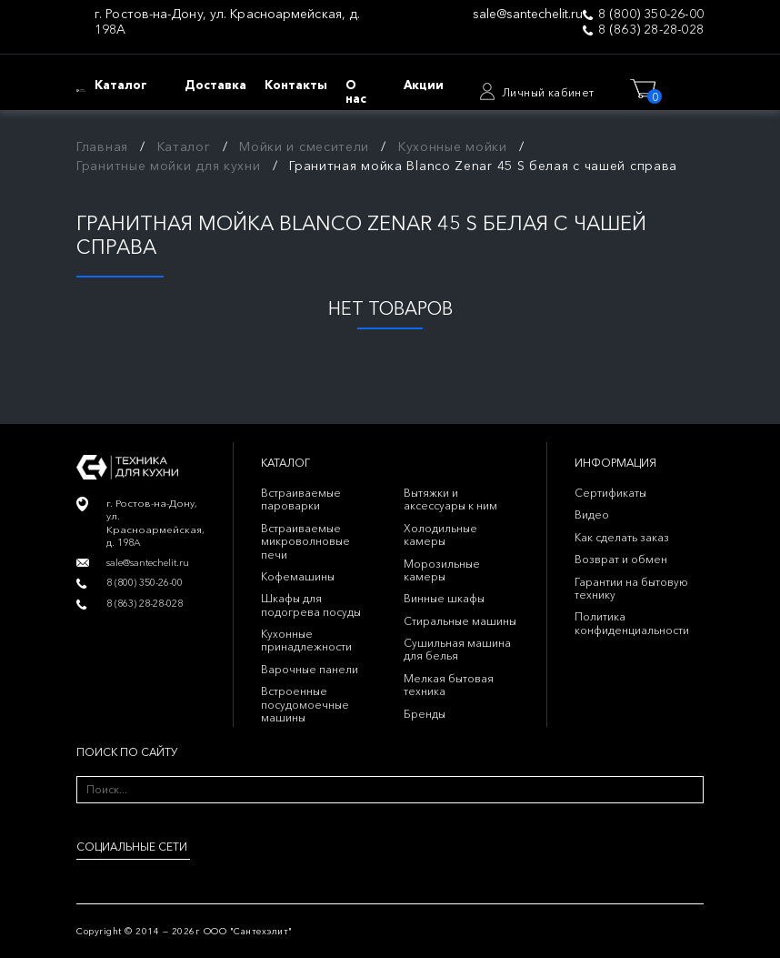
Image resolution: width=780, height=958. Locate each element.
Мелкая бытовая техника (449, 684)
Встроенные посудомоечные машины (305, 704)
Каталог (184, 146)
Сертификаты (610, 492)
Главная (102, 146)
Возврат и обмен (621, 559)
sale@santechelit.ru (528, 14)
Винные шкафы (444, 598)
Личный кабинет (548, 92)
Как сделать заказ (622, 537)
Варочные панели (309, 669)
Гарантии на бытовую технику (631, 588)
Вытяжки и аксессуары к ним (450, 499)
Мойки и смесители (304, 146)
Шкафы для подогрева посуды (311, 604)
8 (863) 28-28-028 (651, 29)
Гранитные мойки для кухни (168, 165)
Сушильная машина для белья (457, 649)
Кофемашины (298, 576)
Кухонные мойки (452, 146)
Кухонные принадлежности (306, 640)
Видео (592, 514)
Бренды (424, 714)
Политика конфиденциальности (632, 623)
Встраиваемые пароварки (301, 499)
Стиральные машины (460, 621)
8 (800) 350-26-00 (651, 14)
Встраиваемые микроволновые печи (305, 541)
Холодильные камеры (440, 534)
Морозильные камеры (442, 570)
